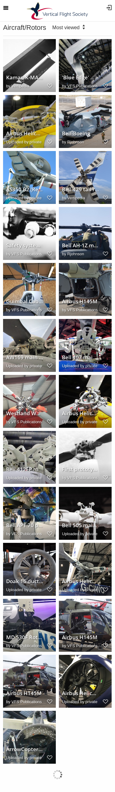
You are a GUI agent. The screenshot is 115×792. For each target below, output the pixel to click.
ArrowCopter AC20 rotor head (25, 749)
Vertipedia (20, 86)
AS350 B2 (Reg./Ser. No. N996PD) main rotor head (25, 189)
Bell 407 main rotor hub (80, 357)
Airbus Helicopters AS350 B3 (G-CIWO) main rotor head (80, 581)
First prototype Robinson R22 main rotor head (80, 469)
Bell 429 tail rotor (80, 189)
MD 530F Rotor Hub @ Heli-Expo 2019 (25, 637)
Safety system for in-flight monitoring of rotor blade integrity (25, 245)
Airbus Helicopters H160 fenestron (80, 693)
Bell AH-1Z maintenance (80, 245)
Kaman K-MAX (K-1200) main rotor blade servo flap (25, 77)
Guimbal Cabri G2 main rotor (25, 301)
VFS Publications (82, 86)
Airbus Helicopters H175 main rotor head (25, 133)
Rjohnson (75, 142)
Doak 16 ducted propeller (25, 581)
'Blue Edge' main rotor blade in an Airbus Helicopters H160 (80, 77)
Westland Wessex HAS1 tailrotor (25, 413)
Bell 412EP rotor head (25, 469)
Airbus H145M (80, 301)
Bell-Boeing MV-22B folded (80, 133)
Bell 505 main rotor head (80, 525)
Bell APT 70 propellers (25, 525)
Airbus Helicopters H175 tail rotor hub (80, 413)
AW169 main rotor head (25, 357)
